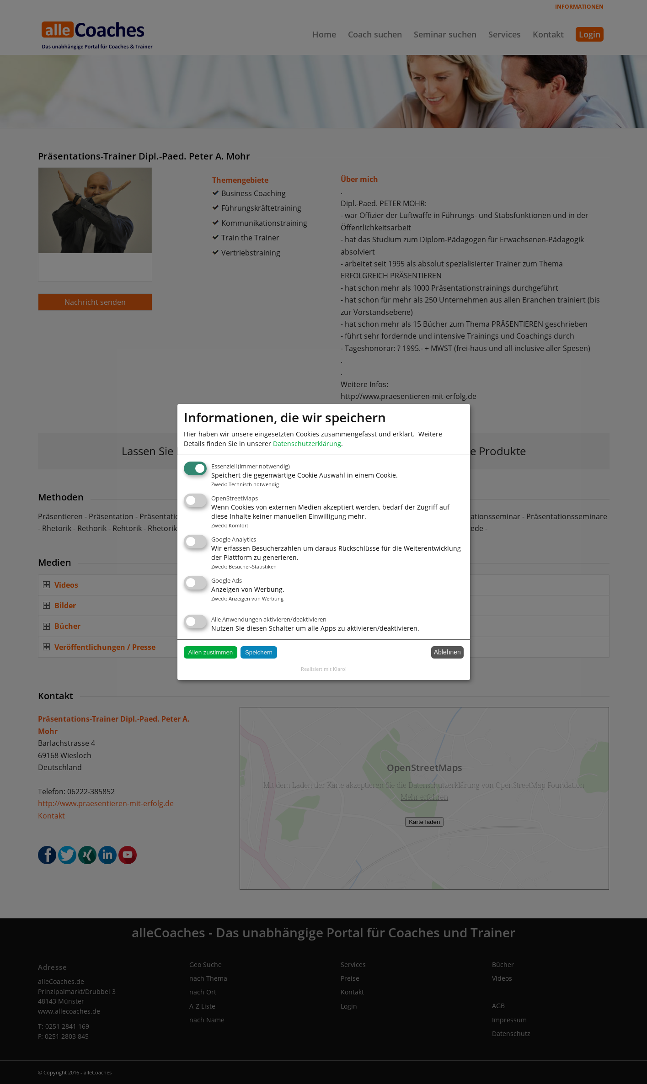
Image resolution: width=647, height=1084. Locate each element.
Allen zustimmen (210, 652)
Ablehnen (447, 652)
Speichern (259, 652)
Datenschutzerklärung (307, 443)
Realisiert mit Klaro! (324, 668)
